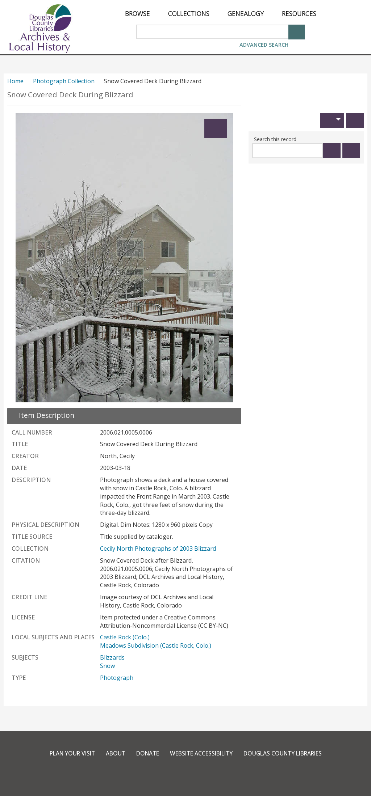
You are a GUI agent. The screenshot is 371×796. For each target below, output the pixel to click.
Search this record (275, 139)
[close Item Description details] (42, 415)
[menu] (220, 13)
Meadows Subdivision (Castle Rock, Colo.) (155, 645)
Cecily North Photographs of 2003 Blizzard (158, 548)
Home (15, 81)
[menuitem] (137, 13)
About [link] (111, 753)
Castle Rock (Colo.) (125, 637)
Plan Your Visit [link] (66, 753)
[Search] (296, 31)
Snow (107, 666)
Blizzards (112, 657)
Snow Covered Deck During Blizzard (70, 94)
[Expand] (215, 128)
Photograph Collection (64, 81)
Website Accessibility (201, 753)
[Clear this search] (351, 150)
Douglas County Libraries (287, 753)
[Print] (355, 120)
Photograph (116, 678)
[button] (332, 120)
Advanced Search (263, 44)
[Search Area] (212, 32)
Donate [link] (144, 753)
